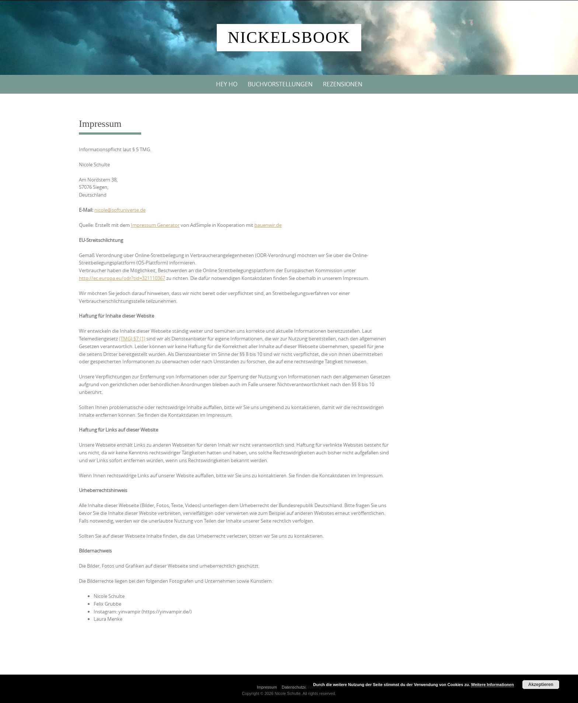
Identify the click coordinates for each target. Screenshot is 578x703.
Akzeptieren (540, 684)
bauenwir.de (268, 225)
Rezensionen (342, 84)
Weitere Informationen (492, 684)
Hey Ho (226, 84)
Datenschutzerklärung (301, 687)
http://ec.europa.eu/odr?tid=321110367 (122, 278)
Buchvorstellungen (280, 84)
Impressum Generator (155, 225)
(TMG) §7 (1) (132, 338)
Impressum (267, 687)
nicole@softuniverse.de (120, 210)
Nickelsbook (289, 37)
